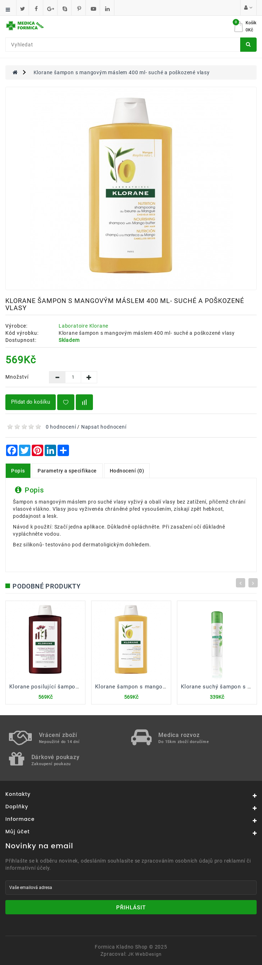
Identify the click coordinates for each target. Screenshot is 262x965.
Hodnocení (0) (127, 471)
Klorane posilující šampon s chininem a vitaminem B (79, 686)
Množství (17, 377)
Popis (18, 471)
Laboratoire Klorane (83, 326)
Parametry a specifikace (67, 471)
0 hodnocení (61, 427)
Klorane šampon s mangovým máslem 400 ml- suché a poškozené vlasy (122, 72)
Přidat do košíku (30, 402)
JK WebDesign (145, 954)
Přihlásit (131, 907)
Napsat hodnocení (104, 427)
